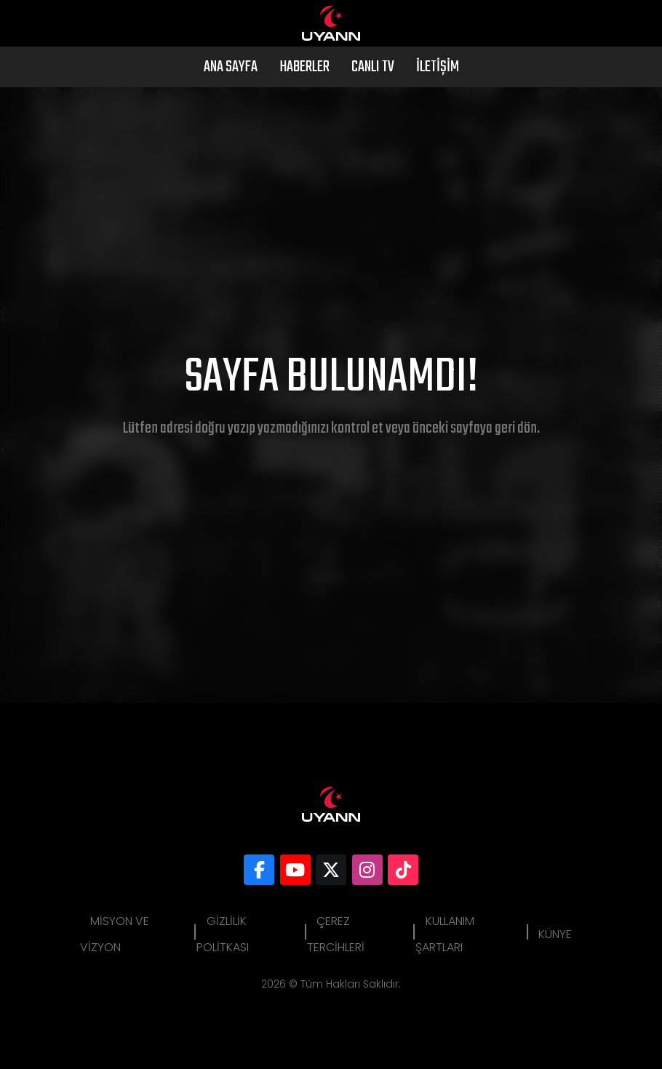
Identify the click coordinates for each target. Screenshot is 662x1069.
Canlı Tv (372, 67)
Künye (554, 933)
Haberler (304, 67)
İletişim (437, 67)
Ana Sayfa (231, 67)
